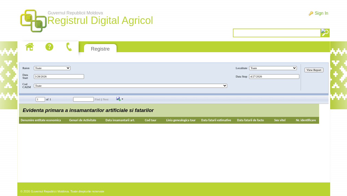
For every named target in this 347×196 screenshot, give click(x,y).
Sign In (321, 13)
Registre (100, 49)
